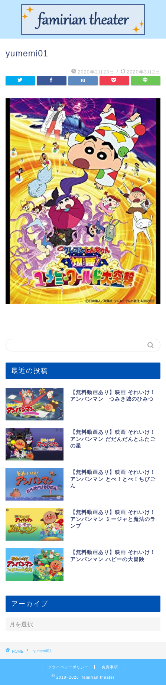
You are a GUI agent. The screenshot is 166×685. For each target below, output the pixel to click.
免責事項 (110, 667)
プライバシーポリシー (68, 667)
